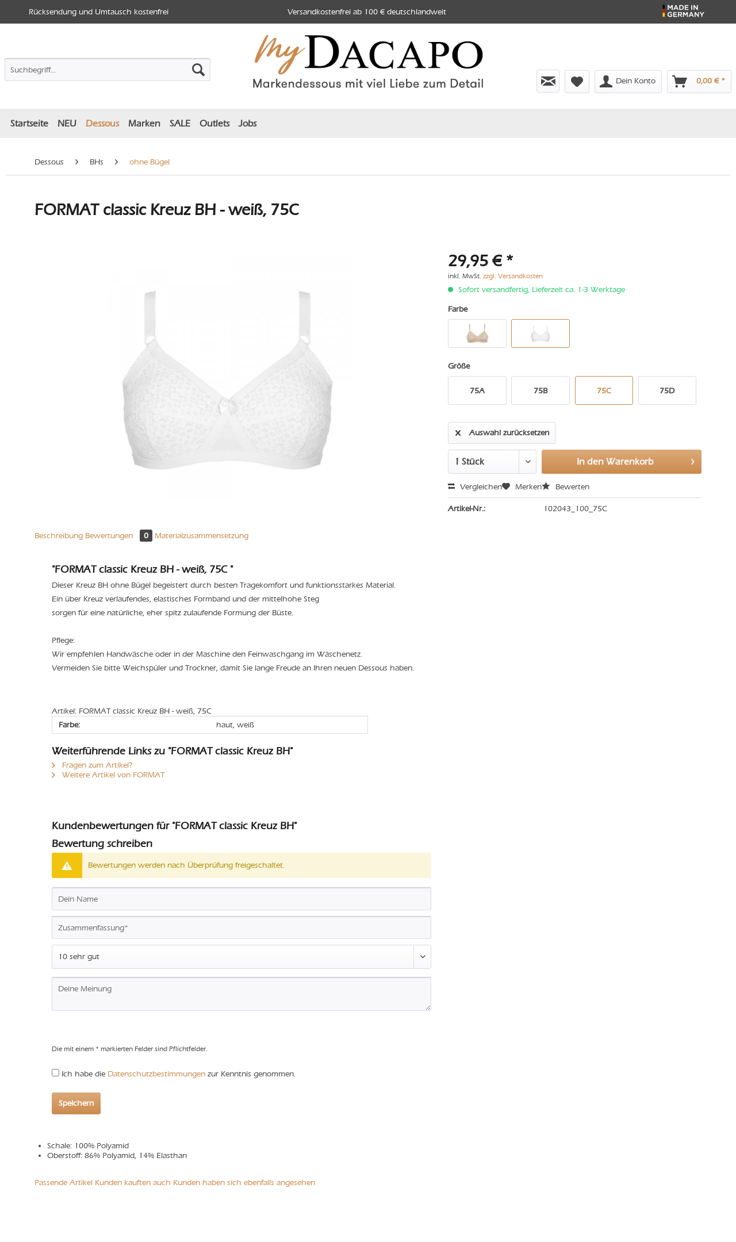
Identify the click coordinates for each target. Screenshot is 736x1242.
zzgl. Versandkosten (513, 276)
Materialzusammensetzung (201, 535)
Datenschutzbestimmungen (156, 1074)
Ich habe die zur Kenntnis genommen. (179, 1074)
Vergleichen (475, 487)
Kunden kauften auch (133, 1182)
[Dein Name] (241, 898)
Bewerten (565, 487)
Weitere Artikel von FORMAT (108, 775)
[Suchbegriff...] (107, 69)
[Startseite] (29, 123)
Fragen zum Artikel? (92, 765)
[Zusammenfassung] (241, 927)
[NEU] (67, 123)
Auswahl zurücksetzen (502, 431)
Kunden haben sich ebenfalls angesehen (244, 1182)
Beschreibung (58, 535)
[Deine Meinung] (241, 994)
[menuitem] (107, 72)
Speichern (76, 1103)
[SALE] (180, 123)
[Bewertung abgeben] (241, 957)
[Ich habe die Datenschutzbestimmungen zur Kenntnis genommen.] (55, 1072)
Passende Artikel (63, 1182)
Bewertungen (120, 535)
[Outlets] (214, 123)
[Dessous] (102, 123)
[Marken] (144, 123)
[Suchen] (198, 69)
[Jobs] (247, 123)
